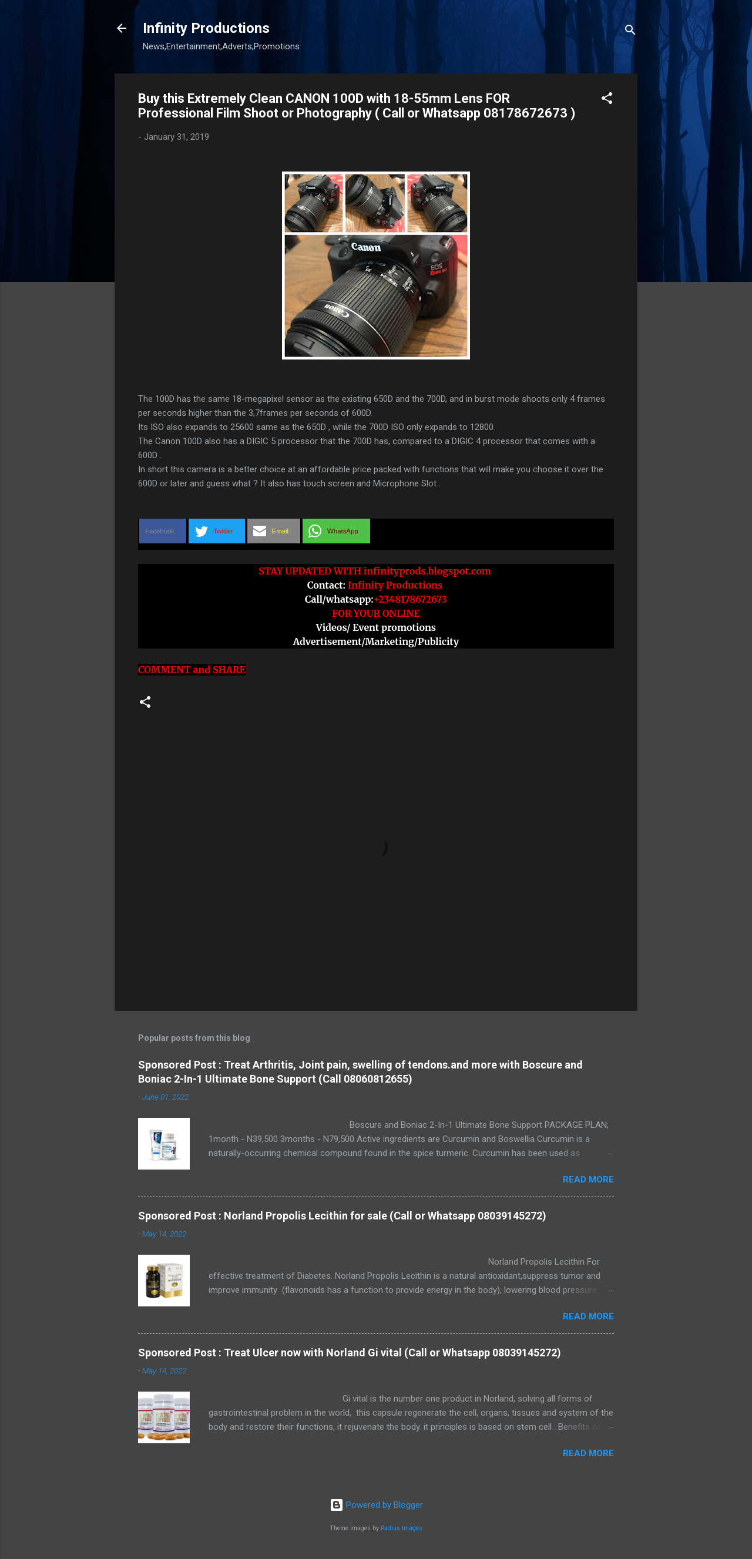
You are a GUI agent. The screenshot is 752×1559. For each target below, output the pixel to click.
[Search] (630, 32)
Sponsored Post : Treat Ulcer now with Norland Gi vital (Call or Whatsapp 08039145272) (349, 1352)
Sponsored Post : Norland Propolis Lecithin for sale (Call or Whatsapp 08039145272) (342, 1215)
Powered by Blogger (376, 1505)
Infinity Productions (206, 28)
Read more (588, 1179)
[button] (607, 100)
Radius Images (401, 1528)
